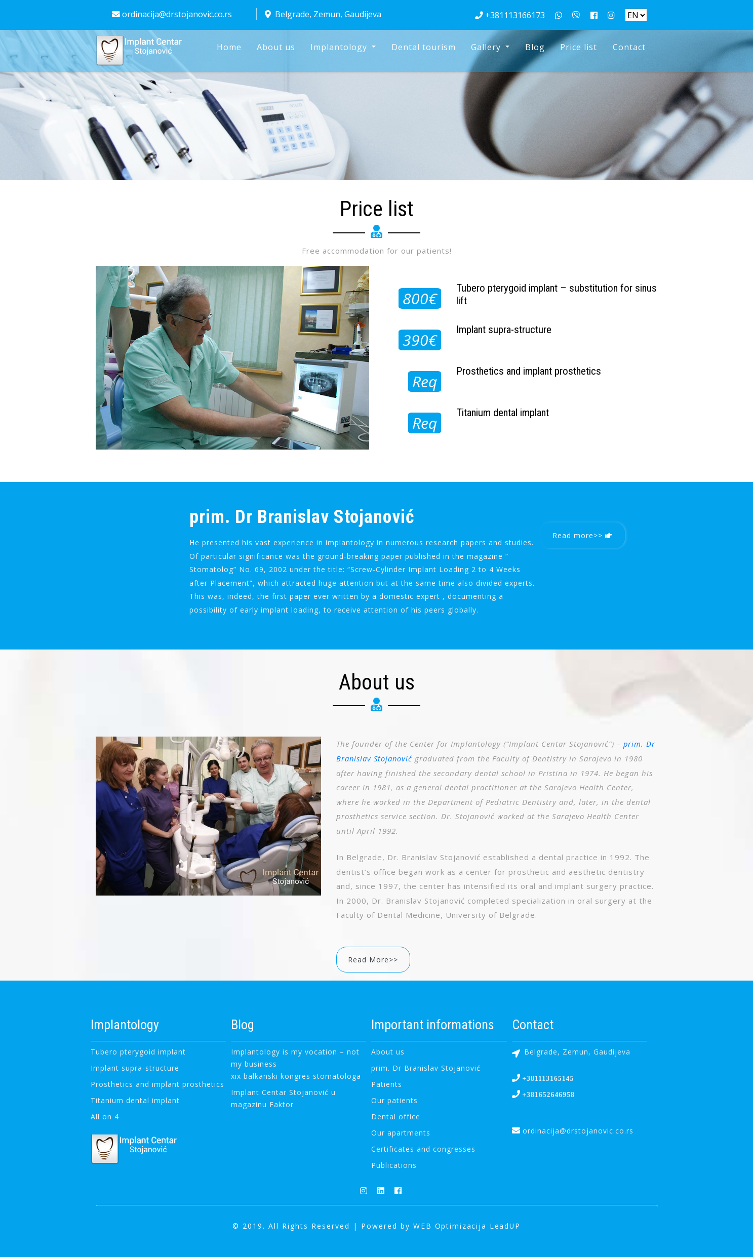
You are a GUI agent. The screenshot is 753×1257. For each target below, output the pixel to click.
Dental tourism (423, 47)
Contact (629, 47)
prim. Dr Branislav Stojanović (426, 1067)
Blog (535, 47)
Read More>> (374, 959)
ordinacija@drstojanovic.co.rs (172, 14)
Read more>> (583, 535)
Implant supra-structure (135, 1067)
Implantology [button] (340, 47)
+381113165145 (547, 1077)
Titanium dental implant (135, 1100)
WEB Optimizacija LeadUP (467, 1225)
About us (276, 47)
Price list (578, 47)
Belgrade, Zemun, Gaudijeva (323, 14)
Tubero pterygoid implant (138, 1051)
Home (229, 47)
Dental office (395, 1116)
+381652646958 (547, 1094)
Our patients (394, 1100)
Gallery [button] (487, 47)
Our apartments (400, 1132)
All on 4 (105, 1116)
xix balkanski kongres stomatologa (296, 1075)
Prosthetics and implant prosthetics (157, 1083)
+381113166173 (510, 15)
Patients (386, 1083)
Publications (394, 1164)
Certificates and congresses (423, 1148)
